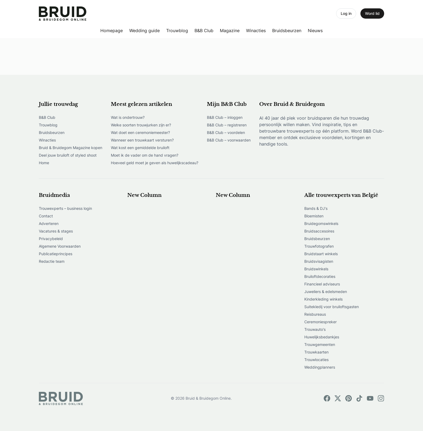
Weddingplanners (319, 367)
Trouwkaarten (316, 352)
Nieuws (315, 30)
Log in (346, 13)
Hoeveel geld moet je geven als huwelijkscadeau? (154, 162)
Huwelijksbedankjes (321, 336)
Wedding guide (144, 30)
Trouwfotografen (319, 246)
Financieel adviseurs (322, 284)
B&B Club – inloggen (225, 117)
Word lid (372, 13)
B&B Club (204, 30)
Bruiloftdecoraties (319, 276)
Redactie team (51, 261)
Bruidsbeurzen (286, 30)
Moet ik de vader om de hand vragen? (144, 155)
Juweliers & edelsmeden (325, 291)
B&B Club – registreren (227, 124)
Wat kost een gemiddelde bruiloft (140, 147)
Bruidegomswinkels (321, 223)
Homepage (111, 30)
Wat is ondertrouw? (128, 117)
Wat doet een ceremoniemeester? (140, 132)
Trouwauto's (315, 329)
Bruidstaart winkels (321, 253)
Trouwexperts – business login (65, 208)
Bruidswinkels (316, 268)
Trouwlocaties (316, 359)
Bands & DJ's (316, 208)
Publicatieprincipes (55, 253)
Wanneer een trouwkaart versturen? (142, 140)
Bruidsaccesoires (319, 231)
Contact (46, 215)
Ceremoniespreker (320, 321)
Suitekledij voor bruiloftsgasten (331, 306)
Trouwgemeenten (319, 344)
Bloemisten (313, 215)
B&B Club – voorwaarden (229, 140)
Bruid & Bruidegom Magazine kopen (70, 147)
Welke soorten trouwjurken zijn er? (141, 124)
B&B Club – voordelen (226, 132)
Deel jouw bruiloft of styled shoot (68, 155)
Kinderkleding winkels (323, 299)
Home (44, 162)
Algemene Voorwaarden (60, 246)
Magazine (230, 30)
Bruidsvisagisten (318, 261)
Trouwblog (177, 30)
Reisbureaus (315, 314)
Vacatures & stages (56, 231)
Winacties (256, 30)
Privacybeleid (51, 238)
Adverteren (49, 223)
